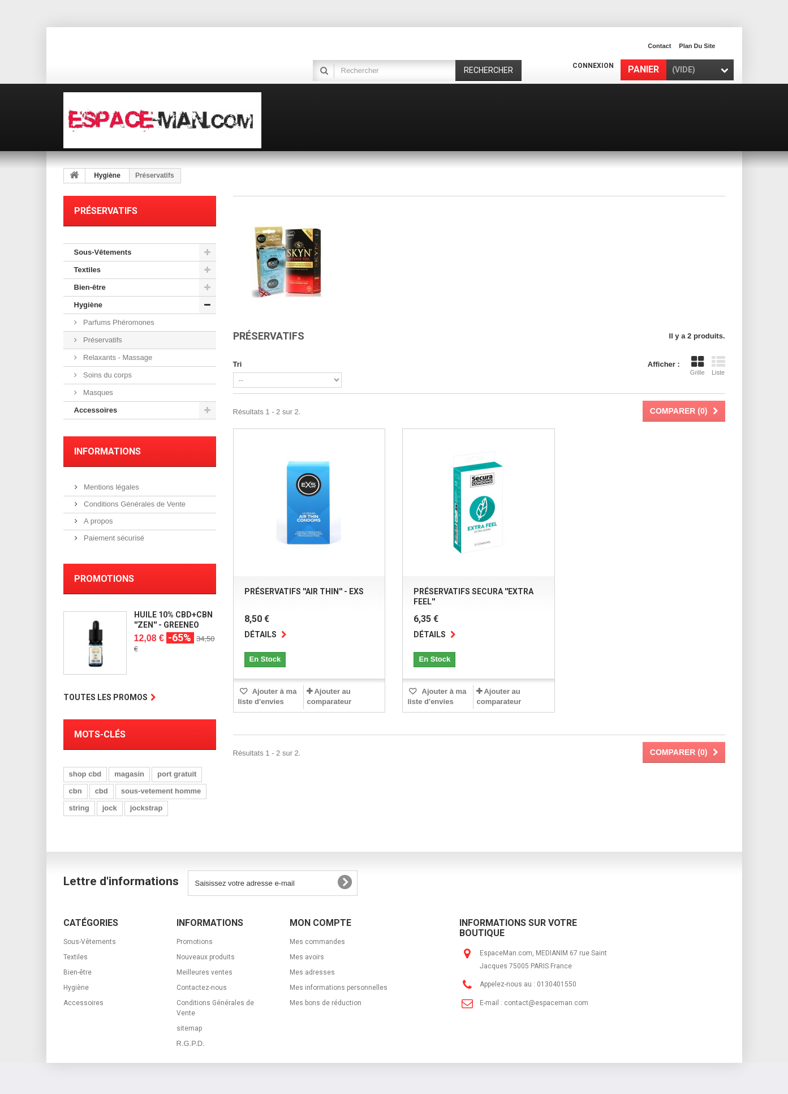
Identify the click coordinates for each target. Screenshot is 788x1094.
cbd (101, 791)
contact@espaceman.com (546, 1003)
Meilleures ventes (204, 972)
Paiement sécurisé (113, 538)
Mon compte (320, 922)
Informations (107, 451)
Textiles (87, 269)
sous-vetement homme (161, 791)
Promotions (104, 578)
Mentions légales (110, 487)
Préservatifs (101, 340)
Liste (718, 365)
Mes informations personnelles (338, 988)
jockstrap (146, 808)
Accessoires (96, 410)
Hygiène (107, 175)
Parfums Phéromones (117, 322)
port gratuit (176, 774)
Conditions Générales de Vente (134, 504)
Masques (97, 392)
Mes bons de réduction (325, 1003)
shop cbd (85, 774)
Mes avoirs (307, 957)
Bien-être (90, 287)
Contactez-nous (201, 988)
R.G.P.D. (190, 1043)
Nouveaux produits (205, 957)
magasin (129, 774)
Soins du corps (106, 375)
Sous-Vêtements (103, 252)
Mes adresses (312, 972)
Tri (237, 364)
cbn (75, 791)
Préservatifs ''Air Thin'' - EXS (304, 591)
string (79, 808)
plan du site (697, 45)
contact (659, 45)
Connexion (593, 66)
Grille (697, 365)
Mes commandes (317, 942)
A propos (97, 521)
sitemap (189, 1028)
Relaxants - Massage (117, 357)
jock (109, 808)
